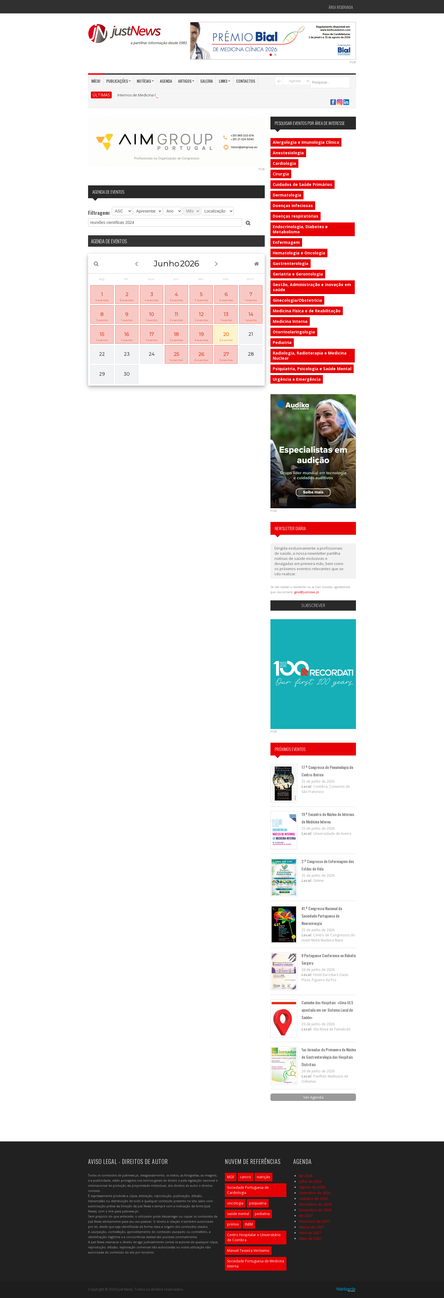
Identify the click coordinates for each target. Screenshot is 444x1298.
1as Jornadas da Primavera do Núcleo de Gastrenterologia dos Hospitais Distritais (329, 1056)
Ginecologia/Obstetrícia (297, 300)
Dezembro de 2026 (315, 1209)
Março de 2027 (311, 1227)
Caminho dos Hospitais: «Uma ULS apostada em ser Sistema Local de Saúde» (327, 1009)
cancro (245, 1177)
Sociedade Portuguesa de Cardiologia (248, 1190)
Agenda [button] (166, 81)
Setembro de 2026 (314, 1192)
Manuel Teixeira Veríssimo (248, 1250)
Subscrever (313, 605)
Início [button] (95, 81)
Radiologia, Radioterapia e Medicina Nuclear (310, 355)
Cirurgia (281, 174)
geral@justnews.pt (306, 592)
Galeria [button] (206, 81)
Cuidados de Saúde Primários (302, 184)
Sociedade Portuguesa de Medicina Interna (255, 1264)
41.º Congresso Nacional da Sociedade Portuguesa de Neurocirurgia (322, 915)
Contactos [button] (245, 81)
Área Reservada (341, 7)
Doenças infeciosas (293, 205)
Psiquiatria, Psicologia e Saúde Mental (312, 368)
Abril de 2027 (310, 1232)
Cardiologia (284, 163)
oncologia (235, 1203)
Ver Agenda (313, 1097)
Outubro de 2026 (313, 1198)
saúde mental (238, 1213)
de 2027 (305, 1215)
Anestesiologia (288, 152)
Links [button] (224, 81)
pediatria (262, 1213)
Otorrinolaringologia (294, 332)
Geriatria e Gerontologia (298, 274)
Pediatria (282, 342)
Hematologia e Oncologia (299, 253)
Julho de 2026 (310, 1181)
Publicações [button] (118, 81)
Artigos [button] (186, 81)
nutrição (263, 1177)
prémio (233, 1224)
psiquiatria (257, 1203)
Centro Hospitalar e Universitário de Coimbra (254, 1237)
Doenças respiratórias (295, 216)
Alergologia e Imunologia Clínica (306, 142)
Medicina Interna (290, 321)
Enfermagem (286, 242)
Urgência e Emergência (297, 379)
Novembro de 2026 (315, 1204)
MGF (230, 1177)
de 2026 (305, 1175)
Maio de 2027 (310, 1238)
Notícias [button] (145, 81)
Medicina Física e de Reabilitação (307, 310)
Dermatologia (287, 195)
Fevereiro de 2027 (314, 1221)
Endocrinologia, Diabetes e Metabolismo (300, 229)
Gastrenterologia (290, 263)
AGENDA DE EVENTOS (109, 241)
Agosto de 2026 (312, 1187)
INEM (249, 1224)
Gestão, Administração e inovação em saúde (312, 287)
